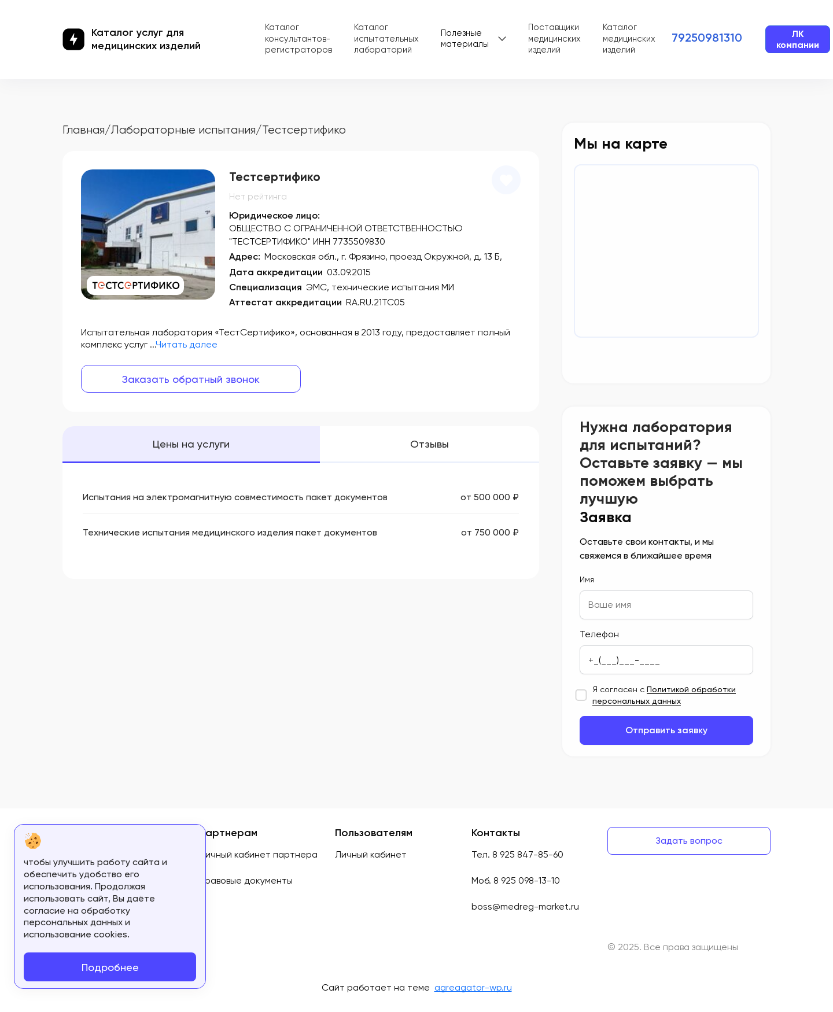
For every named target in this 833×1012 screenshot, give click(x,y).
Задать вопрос (689, 840)
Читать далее (187, 344)
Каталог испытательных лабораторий (386, 38)
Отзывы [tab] (429, 444)
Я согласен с (664, 695)
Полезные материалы (465, 39)
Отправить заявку (666, 730)
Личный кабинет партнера (258, 854)
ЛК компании (797, 39)
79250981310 (707, 38)
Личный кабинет (371, 854)
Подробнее (110, 967)
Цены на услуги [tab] (191, 444)
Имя (587, 579)
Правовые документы (246, 880)
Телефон (599, 634)
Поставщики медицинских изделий (554, 38)
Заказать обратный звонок (191, 379)
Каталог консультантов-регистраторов (298, 38)
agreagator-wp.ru (473, 987)
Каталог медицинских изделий (629, 38)
